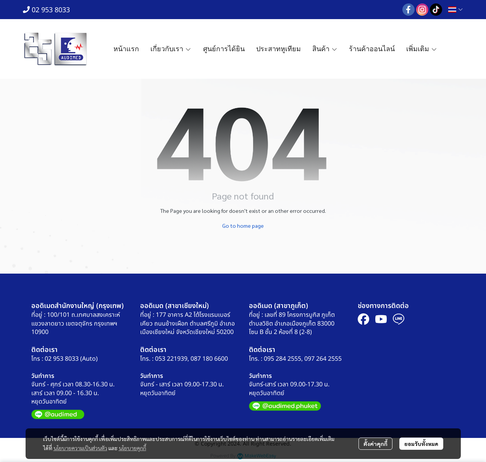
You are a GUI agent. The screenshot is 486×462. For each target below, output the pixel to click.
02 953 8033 (46, 10)
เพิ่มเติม (421, 49)
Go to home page (243, 225)
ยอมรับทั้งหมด (421, 443)
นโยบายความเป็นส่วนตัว (80, 447)
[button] (455, 9)
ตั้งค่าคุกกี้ (375, 443)
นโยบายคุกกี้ (132, 447)
